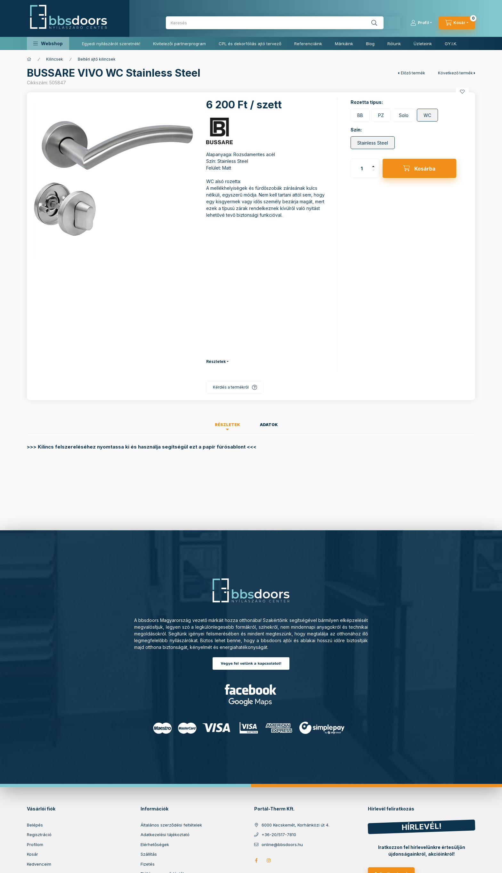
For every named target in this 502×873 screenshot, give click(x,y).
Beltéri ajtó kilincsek (97, 59)
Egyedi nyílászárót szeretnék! (111, 43)
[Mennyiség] (361, 168)
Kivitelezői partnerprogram (179, 43)
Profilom (35, 844)
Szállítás (149, 854)
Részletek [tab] (227, 424)
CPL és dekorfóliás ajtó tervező (250, 43)
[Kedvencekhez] (462, 92)
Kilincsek (54, 59)
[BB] (360, 115)
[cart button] (457, 22)
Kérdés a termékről (231, 387)
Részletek (216, 361)
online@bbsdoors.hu (282, 844)
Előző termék (413, 73)
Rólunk (394, 43)
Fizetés (148, 864)
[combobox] (275, 22)
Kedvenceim (39, 864)
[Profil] (421, 22)
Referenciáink (308, 43)
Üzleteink (423, 43)
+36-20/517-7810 (279, 834)
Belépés (35, 824)
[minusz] (373, 170)
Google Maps (251, 702)
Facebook (251, 689)
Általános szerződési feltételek (171, 824)
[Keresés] (374, 22)
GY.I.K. (451, 43)
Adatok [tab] (269, 424)
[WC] (427, 115)
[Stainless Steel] (373, 142)
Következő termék (455, 73)
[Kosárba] (419, 168)
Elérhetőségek (155, 844)
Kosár (32, 854)
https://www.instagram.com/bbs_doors (269, 860)
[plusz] (373, 166)
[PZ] (381, 115)
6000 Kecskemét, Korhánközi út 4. (295, 824)
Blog (370, 43)
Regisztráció (39, 834)
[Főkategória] (29, 59)
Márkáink (344, 43)
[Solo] (403, 115)
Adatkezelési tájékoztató (165, 834)
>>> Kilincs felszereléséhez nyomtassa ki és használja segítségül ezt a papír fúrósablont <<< (141, 447)
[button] (48, 43)
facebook (256, 860)
